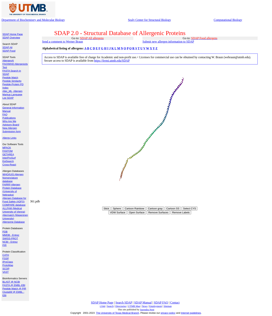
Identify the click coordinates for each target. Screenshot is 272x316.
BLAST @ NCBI (11, 281)
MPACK (6, 147)
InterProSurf (9, 157)
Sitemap (168, 306)
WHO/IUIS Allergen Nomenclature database (12, 178)
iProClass (7, 261)
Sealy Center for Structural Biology (149, 19)
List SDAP (8, 97)
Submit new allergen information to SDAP (168, 41)
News (145, 306)
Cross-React (9, 164)
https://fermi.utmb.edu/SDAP (112, 60)
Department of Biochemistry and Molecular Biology (33, 19)
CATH (5, 255)
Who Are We (9, 121)
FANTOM (7, 151)
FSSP (5, 258)
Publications (9, 117)
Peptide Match (10, 77)
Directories (120, 306)
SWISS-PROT (10, 238)
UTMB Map (134, 306)
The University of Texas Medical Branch (117, 312)
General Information (13, 107)
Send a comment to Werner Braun (62, 41)
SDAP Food (8, 50)
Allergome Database (13, 221)
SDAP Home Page (12, 34)
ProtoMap (7, 265)
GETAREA (8, 154)
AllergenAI (8, 60)
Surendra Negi (147, 309)
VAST (5, 272)
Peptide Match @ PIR (14, 288)
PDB (5, 231)
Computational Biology (228, 19)
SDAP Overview (11, 37)
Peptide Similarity (11, 81)
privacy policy (168, 312)
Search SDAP (123, 302)
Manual (6, 111)
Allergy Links (9, 137)
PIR (4, 245)
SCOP (5, 268)
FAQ (4, 114)
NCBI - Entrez (10, 241)
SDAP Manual (143, 302)
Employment (155, 306)
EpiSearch (8, 161)
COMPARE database (14, 205)
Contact (175, 302)
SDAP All (7, 47)
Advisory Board (10, 124)
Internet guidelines (191, 312)
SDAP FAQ (161, 302)
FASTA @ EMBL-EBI (13, 285)
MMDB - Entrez (10, 235)
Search (110, 306)
